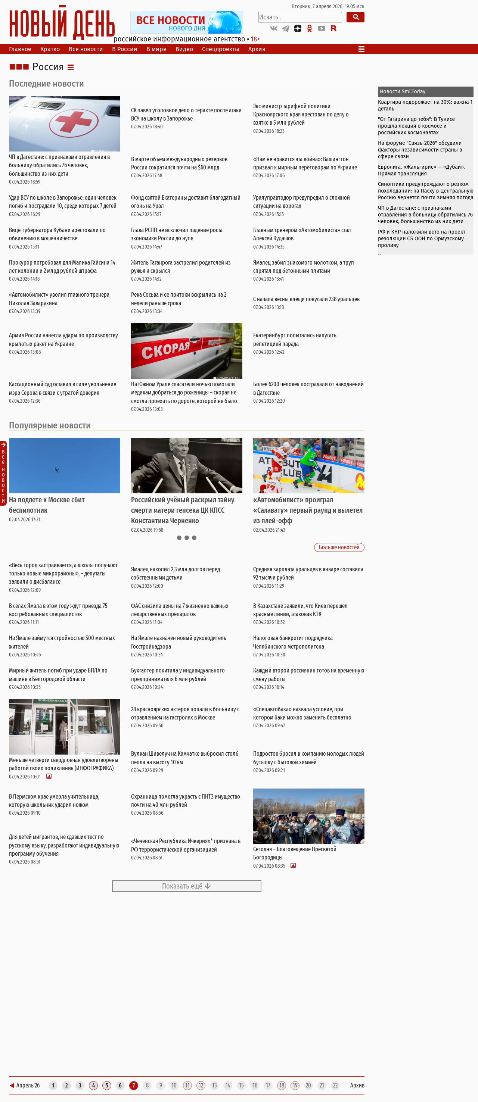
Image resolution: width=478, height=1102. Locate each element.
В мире (156, 49)
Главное (20, 49)
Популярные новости (50, 425)
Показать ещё (186, 885)
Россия (48, 67)
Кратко (50, 49)
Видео (184, 49)
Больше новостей (339, 547)
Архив (257, 49)
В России (124, 49)
